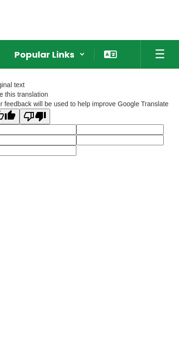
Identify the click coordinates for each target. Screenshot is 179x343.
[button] (50, 54)
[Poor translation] (35, 116)
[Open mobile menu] (160, 54)
